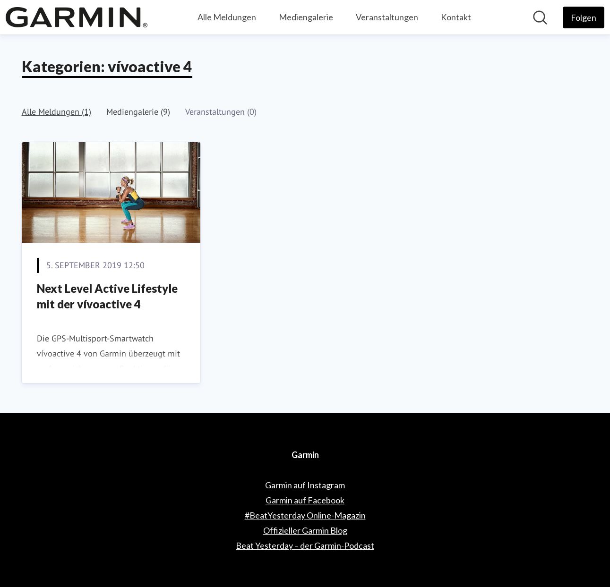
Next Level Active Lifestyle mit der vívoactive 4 (107, 296)
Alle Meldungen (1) (56, 111)
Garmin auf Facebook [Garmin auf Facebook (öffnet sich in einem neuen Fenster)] (305, 500)
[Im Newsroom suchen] (540, 17)
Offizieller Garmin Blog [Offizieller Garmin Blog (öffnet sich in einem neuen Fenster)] (305, 530)
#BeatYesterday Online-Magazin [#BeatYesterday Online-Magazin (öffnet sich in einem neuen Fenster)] (305, 515)
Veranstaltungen (387, 17)
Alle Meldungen (227, 17)
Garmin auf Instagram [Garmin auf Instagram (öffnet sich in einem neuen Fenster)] (305, 485)
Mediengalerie (306, 17)
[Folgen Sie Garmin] (583, 17)
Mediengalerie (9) (138, 111)
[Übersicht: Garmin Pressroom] (76, 17)
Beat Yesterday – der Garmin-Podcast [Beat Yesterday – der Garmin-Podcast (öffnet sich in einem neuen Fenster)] (305, 545)
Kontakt (456, 17)
